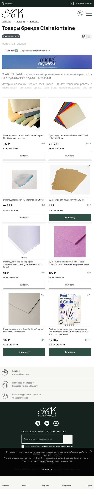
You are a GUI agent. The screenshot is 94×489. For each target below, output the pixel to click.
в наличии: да (9, 36)
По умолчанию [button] (40, 50)
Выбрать (24, 155)
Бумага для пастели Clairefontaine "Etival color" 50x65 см (68, 136)
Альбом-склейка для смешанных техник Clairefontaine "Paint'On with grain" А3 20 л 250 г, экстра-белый (68, 332)
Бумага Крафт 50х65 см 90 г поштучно (66, 200)
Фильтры (10, 50)
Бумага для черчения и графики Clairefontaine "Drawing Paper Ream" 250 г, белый (23, 264)
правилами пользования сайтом (57, 446)
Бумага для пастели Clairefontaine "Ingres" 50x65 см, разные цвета (23, 136)
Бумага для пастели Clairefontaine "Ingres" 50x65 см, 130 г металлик (23, 330)
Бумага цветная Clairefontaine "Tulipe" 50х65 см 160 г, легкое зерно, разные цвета (69, 263)
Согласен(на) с (49, 446)
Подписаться (67, 439)
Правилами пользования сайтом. (55, 460)
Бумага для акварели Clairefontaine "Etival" (23, 200)
